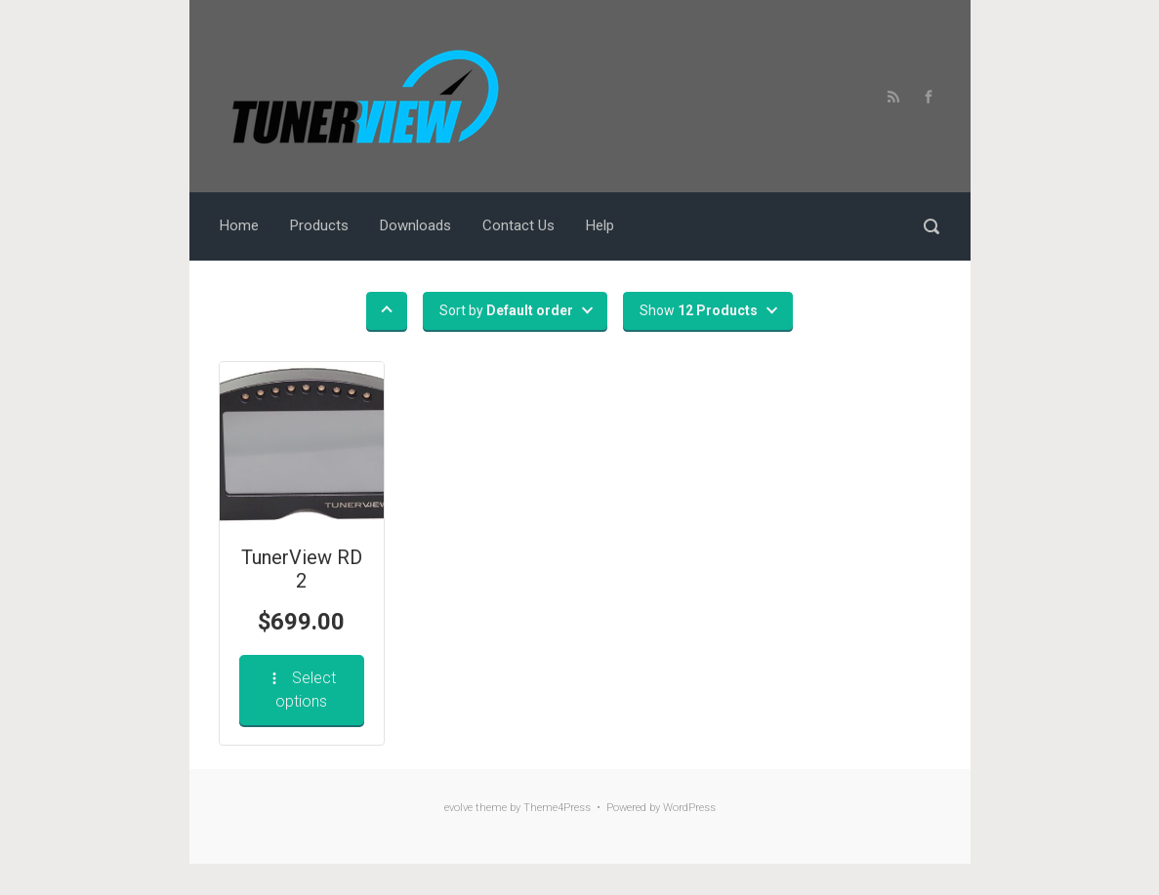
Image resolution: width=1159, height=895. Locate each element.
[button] (386, 311)
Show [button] (699, 310)
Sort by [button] (506, 310)
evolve (458, 807)
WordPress (689, 807)
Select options (301, 690)
